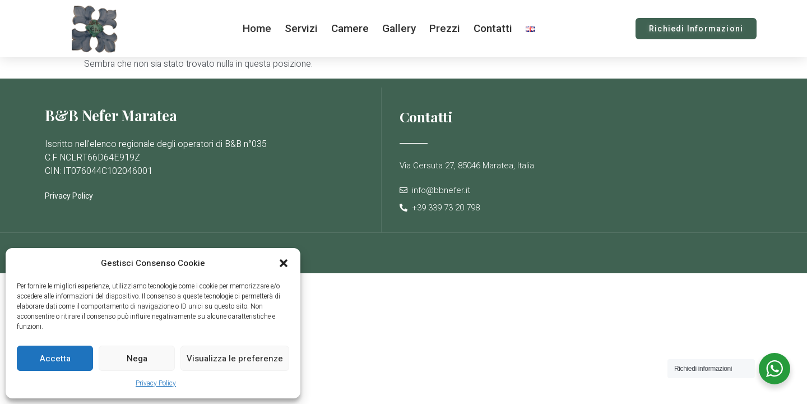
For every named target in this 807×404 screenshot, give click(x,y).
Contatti (493, 28)
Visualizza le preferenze (235, 358)
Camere (350, 28)
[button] (283, 263)
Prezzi (444, 28)
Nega (137, 358)
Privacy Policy (156, 383)
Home (257, 28)
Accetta (55, 358)
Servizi (301, 28)
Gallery (399, 28)
